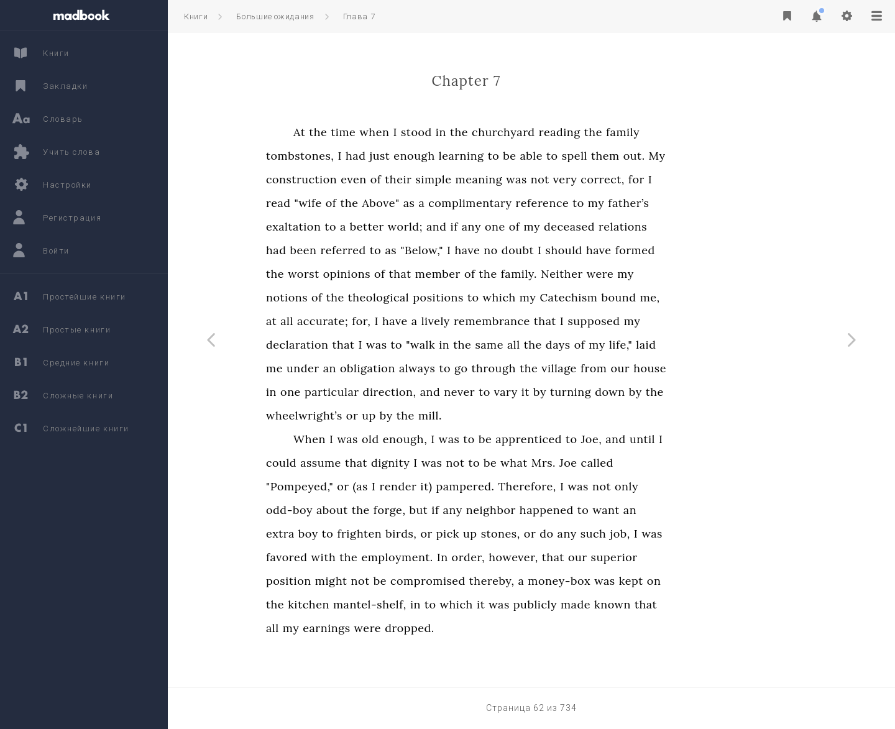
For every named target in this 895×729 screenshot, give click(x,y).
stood (484, 132)
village (627, 368)
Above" (449, 203)
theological (446, 297)
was (584, 179)
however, (582, 557)
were (668, 274)
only (695, 486)
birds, (469, 533)
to (562, 156)
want (674, 510)
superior (682, 557)
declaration (365, 344)
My (725, 156)
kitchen (377, 604)
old (439, 439)
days (626, 344)
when (442, 132)
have (536, 250)
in (509, 132)
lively (504, 321)
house (718, 368)
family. (587, 274)
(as (428, 486)
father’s (696, 203)
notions (355, 297)
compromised (496, 581)
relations (691, 226)
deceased (637, 226)
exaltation (361, 226)
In (510, 557)
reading (628, 132)
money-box (627, 581)
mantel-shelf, (438, 604)
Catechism (637, 297)
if (522, 226)
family (691, 132)
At (368, 132)
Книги (196, 16)
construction (369, 179)
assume (389, 463)
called (665, 463)
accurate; (390, 321)
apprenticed (597, 439)
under (371, 368)
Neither (630, 274)
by (608, 392)
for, (429, 321)
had (424, 156)
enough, (473, 439)
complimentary (538, 203)
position (357, 581)
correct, (670, 179)
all (355, 321)
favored (355, 557)
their (466, 179)
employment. (465, 557)
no (559, 250)
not (608, 179)
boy (377, 533)
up (437, 415)
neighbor (559, 510)
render (466, 486)
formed (703, 250)
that (468, 274)
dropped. (478, 628)
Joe (637, 463)
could (349, 463)
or (420, 415)
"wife (376, 203)
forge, (458, 510)
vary (574, 392)
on (722, 581)
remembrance (560, 321)
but (487, 510)
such (662, 533)
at (339, 321)
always (485, 368)
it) (494, 486)
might (399, 581)
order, (537, 557)
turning (638, 392)
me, (718, 297)
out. (703, 156)
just (448, 156)
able (600, 156)
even (422, 179)
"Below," (490, 250)
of (444, 179)
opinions (415, 274)
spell (643, 156)
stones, (569, 533)
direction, (458, 392)
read (346, 203)
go (529, 368)
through (561, 368)
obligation (436, 368)
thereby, (560, 581)
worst (372, 274)
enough (482, 156)
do (615, 533)
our (688, 368)
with (392, 557)
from (662, 368)
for (705, 179)
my (664, 203)
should (632, 250)
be (577, 156)
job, (688, 533)
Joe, (660, 439)
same (557, 344)
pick (516, 533)
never (527, 392)
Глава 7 (359, 16)
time (411, 132)
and (505, 226)
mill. (498, 415)
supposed (662, 321)
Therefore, (596, 486)
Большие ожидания (275, 16)
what (582, 463)
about (400, 510)
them (673, 156)
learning (530, 156)
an (398, 368)
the (386, 132)
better (435, 226)
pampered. (533, 486)
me (342, 368)
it (594, 392)
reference (611, 203)
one (563, 226)
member (506, 274)
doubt (586, 250)
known (681, 604)
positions (506, 297)
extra (348, 533)
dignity (458, 463)
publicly (603, 604)
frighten (427, 533)
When (378, 439)
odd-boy (357, 510)
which (567, 297)
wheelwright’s (372, 415)
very (634, 179)
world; (473, 226)
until (710, 439)
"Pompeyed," (368, 486)
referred (411, 250)
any (539, 226)
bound (686, 297)
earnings (394, 628)
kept (699, 581)
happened (615, 510)
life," (688, 344)
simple (502, 179)
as (478, 203)
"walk (488, 344)
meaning (547, 179)
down (678, 392)
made (644, 604)
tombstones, (368, 156)
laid (714, 344)
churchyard (572, 132)
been (371, 250)
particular (400, 392)
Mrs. (612, 463)
